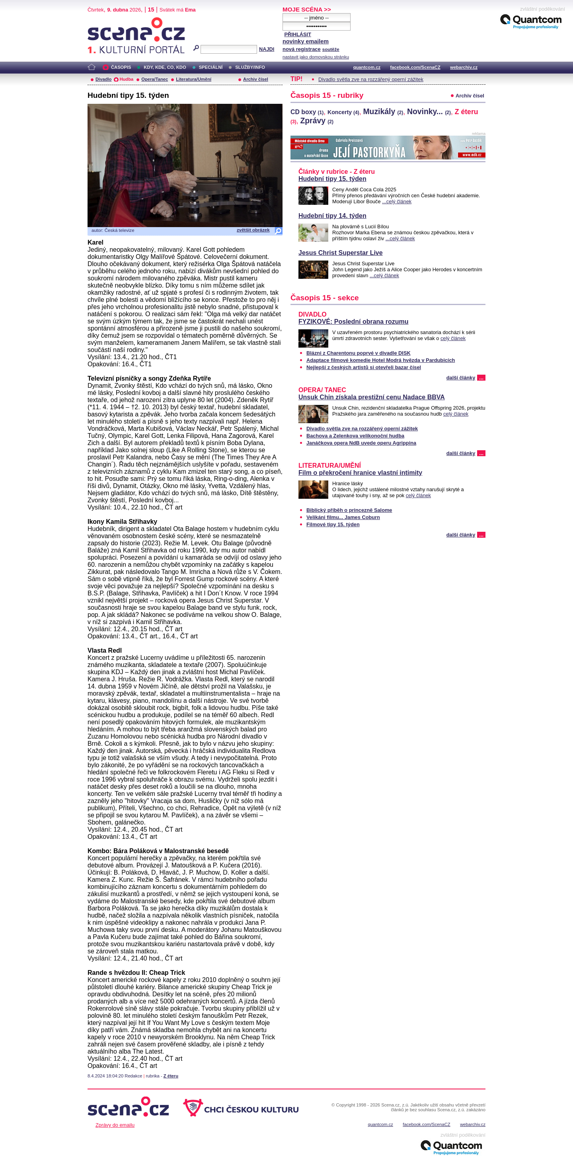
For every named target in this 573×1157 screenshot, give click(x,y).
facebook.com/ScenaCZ (415, 67)
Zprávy (316, 120)
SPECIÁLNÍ (211, 67)
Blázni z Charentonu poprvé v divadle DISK (358, 353)
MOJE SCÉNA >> (307, 9)
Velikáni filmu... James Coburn (343, 517)
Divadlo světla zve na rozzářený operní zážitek (370, 79)
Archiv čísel (255, 79)
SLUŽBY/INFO (250, 67)
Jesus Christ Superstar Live (340, 252)
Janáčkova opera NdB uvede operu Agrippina (361, 443)
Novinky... (429, 111)
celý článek (453, 338)
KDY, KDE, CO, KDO (165, 67)
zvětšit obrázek (253, 230)
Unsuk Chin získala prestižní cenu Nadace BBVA (371, 397)
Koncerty (343, 112)
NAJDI (266, 49)
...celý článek (396, 201)
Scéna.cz (101, 20)
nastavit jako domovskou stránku (316, 56)
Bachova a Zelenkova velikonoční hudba (355, 436)
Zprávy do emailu (115, 1125)
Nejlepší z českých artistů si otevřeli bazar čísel (363, 367)
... (481, 378)
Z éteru (171, 1075)
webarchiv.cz (463, 67)
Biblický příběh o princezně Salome (349, 510)
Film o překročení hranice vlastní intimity (360, 472)
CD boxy (307, 112)
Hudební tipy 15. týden (332, 178)
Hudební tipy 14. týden (332, 215)
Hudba (126, 79)
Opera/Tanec (154, 79)
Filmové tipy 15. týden (333, 524)
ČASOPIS (121, 67)
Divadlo (103, 79)
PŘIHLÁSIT (297, 34)
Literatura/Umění (193, 79)
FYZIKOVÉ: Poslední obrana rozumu (353, 321)
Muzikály (383, 111)
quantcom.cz (366, 67)
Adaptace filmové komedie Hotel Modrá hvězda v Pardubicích (380, 360)
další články (461, 378)
